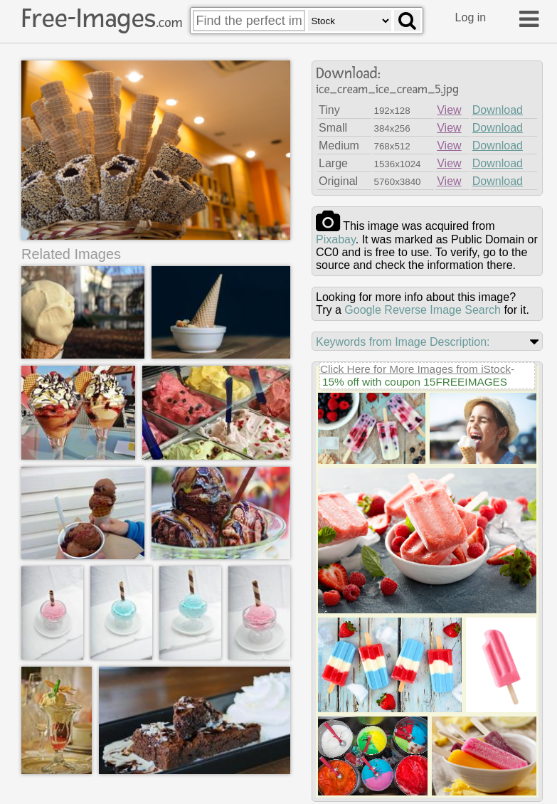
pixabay (336, 239)
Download (497, 110)
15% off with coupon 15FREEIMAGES (414, 382)
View (449, 110)
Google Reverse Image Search (422, 310)
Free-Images (101, 18)
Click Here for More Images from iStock (415, 369)
